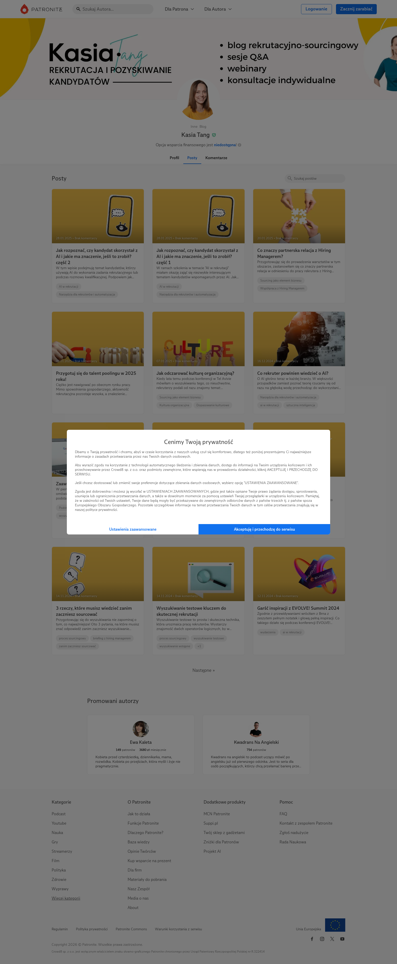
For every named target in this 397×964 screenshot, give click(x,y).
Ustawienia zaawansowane (132, 529)
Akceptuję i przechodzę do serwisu (264, 529)
